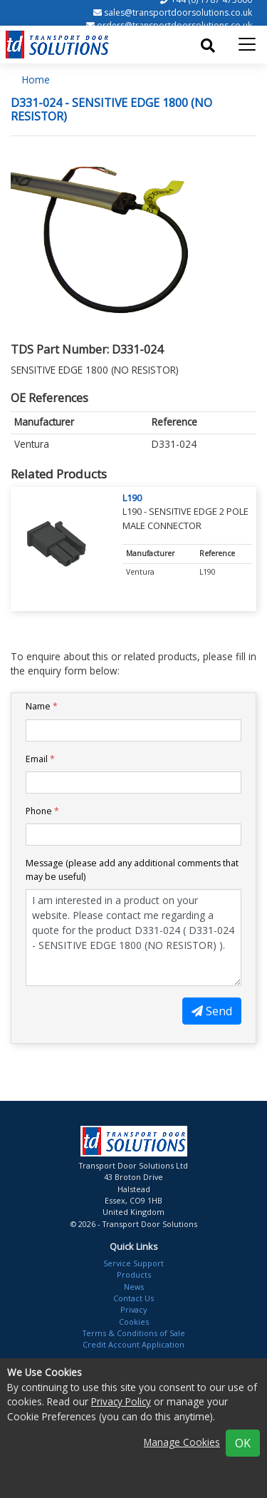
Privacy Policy (121, 1401)
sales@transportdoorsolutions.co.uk (178, 12)
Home (36, 79)
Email (40, 759)
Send (212, 1011)
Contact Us (133, 1298)
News (134, 1286)
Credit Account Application (133, 1344)
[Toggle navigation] (247, 44)
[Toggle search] (208, 45)
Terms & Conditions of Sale (134, 1333)
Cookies (134, 1321)
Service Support (133, 1263)
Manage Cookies (182, 1442)
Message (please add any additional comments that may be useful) (132, 869)
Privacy (133, 1309)
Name (42, 706)
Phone (42, 811)
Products (134, 1274)
